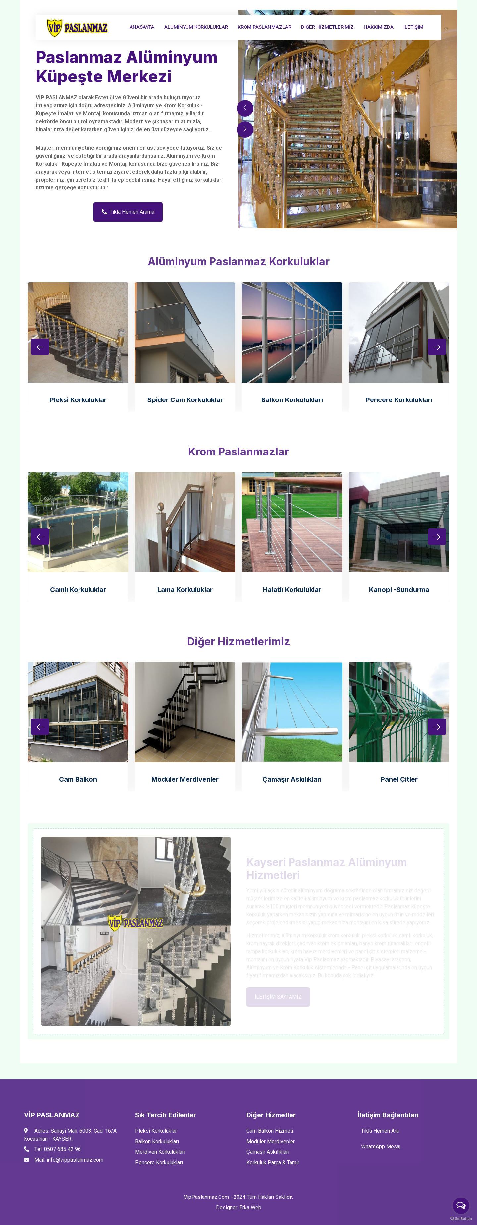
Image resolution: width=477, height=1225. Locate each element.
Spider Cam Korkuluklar (185, 400)
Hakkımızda (379, 27)
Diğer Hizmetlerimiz (327, 27)
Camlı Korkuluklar (78, 590)
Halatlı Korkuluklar (292, 590)
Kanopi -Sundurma (399, 590)
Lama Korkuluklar (185, 590)
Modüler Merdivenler (185, 779)
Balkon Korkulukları (292, 400)
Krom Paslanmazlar (264, 27)
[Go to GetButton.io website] (461, 1218)
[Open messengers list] (461, 1206)
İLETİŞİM (413, 27)
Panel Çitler (399, 779)
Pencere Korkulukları (399, 400)
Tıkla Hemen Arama (128, 212)
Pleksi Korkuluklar (78, 400)
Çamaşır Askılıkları (292, 779)
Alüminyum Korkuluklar (196, 27)
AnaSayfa (142, 27)
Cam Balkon (78, 779)
